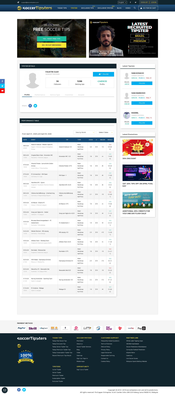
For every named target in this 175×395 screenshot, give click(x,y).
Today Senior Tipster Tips (60, 347)
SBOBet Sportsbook (132, 344)
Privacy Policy (105, 350)
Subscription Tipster (58, 378)
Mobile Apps (81, 361)
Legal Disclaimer (106, 353)
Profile (27, 95)
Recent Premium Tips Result (61, 355)
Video (78, 353)
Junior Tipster (56, 370)
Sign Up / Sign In (82, 358)
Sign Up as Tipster (82, 370)
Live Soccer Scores (132, 358)
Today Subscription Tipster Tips (62, 353)
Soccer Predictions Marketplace (136, 347)
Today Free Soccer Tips (59, 341)
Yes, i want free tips (51, 39)
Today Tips (62, 8)
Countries (69, 95)
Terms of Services (106, 344)
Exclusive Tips (87, 8)
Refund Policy (105, 347)
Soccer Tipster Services (84, 347)
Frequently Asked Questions (110, 341)
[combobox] (84, 132)
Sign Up (144, 2)
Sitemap (79, 355)
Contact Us (104, 358)
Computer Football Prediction (135, 350)
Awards (81, 95)
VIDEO (127, 8)
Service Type (55, 95)
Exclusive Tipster (105, 7)
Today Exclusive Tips (58, 344)
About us (80, 344)
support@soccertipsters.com (30, 2)
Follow (103, 74)
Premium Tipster (57, 375)
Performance (40, 95)
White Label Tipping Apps (134, 341)
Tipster (74, 8)
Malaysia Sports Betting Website (136, 361)
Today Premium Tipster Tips (61, 350)
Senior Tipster (56, 372)
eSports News (130, 353)
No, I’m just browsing (51, 45)
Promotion (80, 341)
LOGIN (153, 2)
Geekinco (129, 355)
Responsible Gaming (108, 355)
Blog (119, 8)
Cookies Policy (105, 361)
